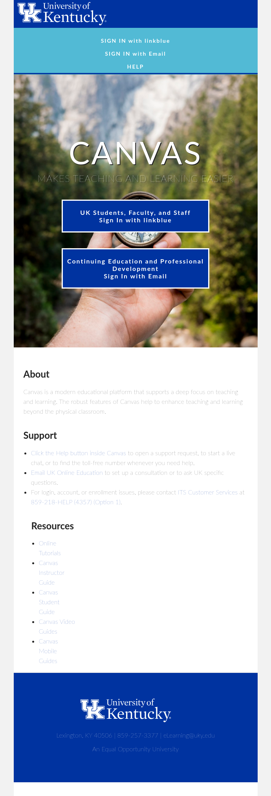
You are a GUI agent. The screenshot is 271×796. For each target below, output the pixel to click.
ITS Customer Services (208, 492)
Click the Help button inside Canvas (78, 452)
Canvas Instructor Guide (51, 572)
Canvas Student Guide (49, 601)
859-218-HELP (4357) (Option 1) (76, 501)
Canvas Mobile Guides (48, 650)
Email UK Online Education (67, 472)
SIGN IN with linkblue (135, 40)
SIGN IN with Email (135, 53)
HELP (135, 66)
